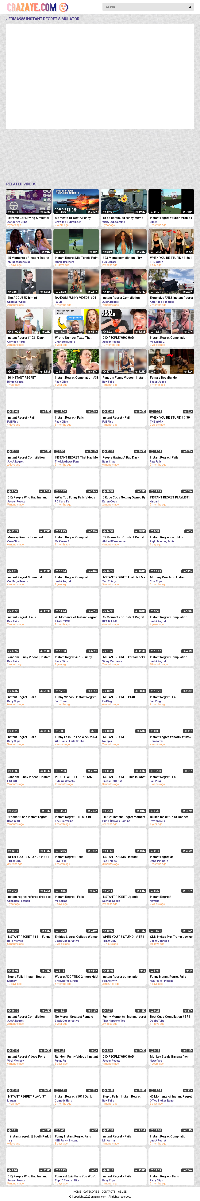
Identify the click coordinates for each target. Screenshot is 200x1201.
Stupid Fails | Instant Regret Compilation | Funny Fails (26, 977)
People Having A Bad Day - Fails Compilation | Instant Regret (120, 458)
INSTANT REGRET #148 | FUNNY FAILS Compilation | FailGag (121, 697)
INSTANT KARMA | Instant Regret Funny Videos (120, 857)
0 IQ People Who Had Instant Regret (27, 498)
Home (77, 1191)
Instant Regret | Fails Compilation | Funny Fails (167, 458)
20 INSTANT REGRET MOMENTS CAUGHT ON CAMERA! (23, 378)
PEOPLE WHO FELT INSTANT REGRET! (74, 777)
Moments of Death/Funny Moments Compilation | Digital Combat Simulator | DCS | (76, 218)
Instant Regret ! (160, 897)
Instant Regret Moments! (24, 577)
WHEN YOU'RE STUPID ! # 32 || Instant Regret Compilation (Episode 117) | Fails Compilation (28, 857)
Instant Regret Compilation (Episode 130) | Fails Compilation (26, 1017)
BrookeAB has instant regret (27, 817)
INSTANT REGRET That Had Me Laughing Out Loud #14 (123, 577)
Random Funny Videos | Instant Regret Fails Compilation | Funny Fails (28, 777)
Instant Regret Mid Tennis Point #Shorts (76, 258)
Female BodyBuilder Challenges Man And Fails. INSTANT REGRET (168, 378)
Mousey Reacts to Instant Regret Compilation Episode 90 (171, 577)
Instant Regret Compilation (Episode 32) (73, 577)
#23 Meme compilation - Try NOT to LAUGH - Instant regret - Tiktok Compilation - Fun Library (124, 258)
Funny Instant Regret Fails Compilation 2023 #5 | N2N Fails (73, 1137)
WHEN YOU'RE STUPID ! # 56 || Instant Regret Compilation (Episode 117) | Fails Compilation (171, 258)
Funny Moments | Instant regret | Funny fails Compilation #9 (124, 1017)
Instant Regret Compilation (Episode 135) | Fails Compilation (26, 458)
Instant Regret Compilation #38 (76, 377)
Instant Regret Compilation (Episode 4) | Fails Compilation (171, 338)
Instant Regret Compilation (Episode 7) (168, 617)
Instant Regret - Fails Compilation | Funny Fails (72, 418)
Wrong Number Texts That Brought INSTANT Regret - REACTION (73, 338)
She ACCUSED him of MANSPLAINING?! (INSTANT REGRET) (26, 298)
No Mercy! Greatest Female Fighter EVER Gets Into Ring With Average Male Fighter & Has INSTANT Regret (74, 1017)
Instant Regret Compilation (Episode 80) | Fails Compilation (121, 298)
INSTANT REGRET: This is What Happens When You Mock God (123, 777)
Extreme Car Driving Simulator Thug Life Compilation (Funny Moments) (28, 218)
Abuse (122, 1191)
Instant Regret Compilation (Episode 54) (168, 657)
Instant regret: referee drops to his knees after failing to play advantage (29, 897)
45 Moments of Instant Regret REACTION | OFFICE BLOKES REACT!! (171, 1097)
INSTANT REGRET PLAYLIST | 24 (170, 498)
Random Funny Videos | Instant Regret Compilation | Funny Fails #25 (76, 1057)
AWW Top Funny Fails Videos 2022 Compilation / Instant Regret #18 (75, 498)
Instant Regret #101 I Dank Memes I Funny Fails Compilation (73, 1097)
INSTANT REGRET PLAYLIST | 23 (27, 1097)
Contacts (109, 1191)
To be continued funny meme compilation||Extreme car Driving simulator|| (122, 218)
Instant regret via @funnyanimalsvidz (164, 857)
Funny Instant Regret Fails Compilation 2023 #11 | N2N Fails (169, 977)
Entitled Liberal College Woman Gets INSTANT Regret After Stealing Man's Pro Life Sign (76, 937)
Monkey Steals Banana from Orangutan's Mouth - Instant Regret (170, 1057)
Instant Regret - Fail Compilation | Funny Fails (24, 418)
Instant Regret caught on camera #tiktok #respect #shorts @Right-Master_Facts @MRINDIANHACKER (171, 538)
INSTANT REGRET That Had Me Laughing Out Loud (76, 458)
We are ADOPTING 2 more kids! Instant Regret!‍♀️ (76, 977)
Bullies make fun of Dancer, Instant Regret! (169, 817)
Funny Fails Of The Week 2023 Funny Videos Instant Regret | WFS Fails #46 (76, 737)
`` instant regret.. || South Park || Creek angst (29, 1137)
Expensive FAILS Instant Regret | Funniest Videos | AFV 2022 (171, 298)
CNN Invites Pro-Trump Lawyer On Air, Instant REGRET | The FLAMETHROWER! (171, 937)
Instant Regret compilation (120, 976)
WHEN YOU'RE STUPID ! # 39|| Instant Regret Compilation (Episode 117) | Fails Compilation (170, 418)
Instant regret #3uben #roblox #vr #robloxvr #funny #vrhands (172, 218)
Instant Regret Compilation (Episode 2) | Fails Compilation (76, 538)
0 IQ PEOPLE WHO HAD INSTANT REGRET (118, 338)
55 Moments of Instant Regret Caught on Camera (123, 538)
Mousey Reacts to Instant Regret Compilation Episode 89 (29, 538)
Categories (91, 1191)
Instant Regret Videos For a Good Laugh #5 (26, 1057)
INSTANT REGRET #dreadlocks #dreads (123, 657)
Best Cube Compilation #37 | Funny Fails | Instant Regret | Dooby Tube (170, 1017)
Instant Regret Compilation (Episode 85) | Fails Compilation (168, 1137)
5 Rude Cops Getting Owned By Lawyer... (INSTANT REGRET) (123, 498)
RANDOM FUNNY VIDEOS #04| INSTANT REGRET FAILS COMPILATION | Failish (76, 298)
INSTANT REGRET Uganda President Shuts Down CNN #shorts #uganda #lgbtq (121, 897)
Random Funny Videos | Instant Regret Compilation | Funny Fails (123, 378)
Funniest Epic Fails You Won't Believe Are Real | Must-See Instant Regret (75, 1177)
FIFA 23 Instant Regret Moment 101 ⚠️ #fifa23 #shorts (123, 817)
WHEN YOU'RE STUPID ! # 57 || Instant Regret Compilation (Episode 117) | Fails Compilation (123, 937)
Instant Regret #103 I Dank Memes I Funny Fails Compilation (25, 338)
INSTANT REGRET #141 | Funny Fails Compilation (28, 937)
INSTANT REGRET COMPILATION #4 (114, 737)
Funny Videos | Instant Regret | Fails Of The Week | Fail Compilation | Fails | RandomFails (76, 697)
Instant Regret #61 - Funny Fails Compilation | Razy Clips (75, 657)
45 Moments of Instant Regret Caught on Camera (28, 258)
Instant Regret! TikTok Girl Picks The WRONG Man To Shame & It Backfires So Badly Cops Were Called (76, 817)
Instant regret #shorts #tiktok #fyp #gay (170, 737)
